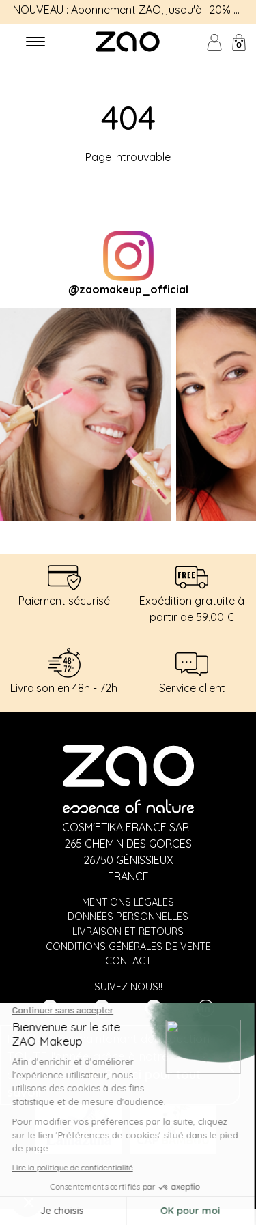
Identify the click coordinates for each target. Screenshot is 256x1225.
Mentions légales (128, 902)
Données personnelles (128, 916)
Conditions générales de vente (128, 946)
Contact (128, 961)
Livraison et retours (128, 931)
